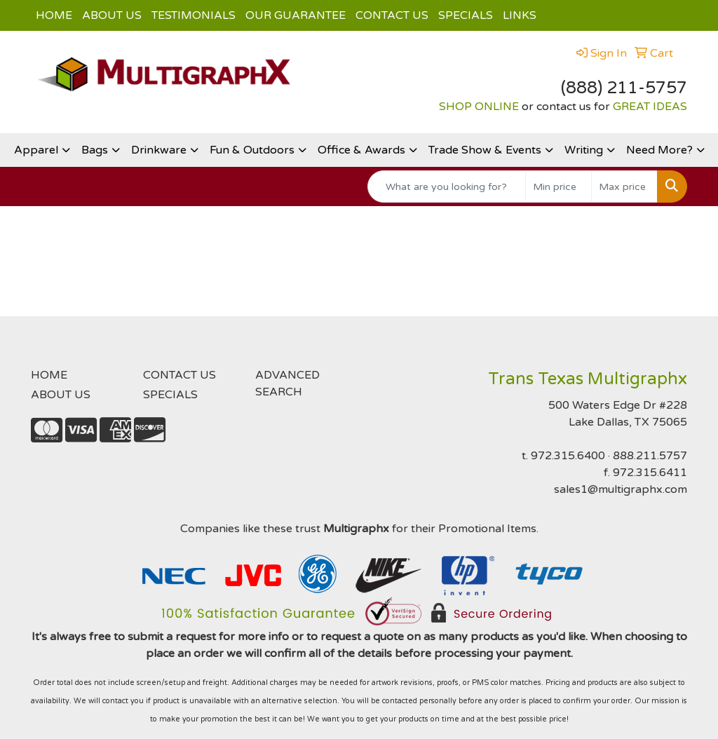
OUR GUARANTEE (295, 15)
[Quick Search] (446, 186)
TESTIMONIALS (193, 15)
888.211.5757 (650, 456)
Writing (583, 150)
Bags (94, 150)
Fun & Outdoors (252, 150)
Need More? (659, 150)
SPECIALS (465, 15)
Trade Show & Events (484, 150)
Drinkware (159, 150)
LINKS (519, 15)
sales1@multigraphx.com (620, 489)
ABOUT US (112, 15)
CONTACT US (391, 15)
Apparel (36, 150)
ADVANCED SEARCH (287, 383)
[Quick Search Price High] (624, 186)
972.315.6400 (568, 456)
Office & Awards (361, 150)
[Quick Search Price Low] (558, 186)
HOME (54, 15)
